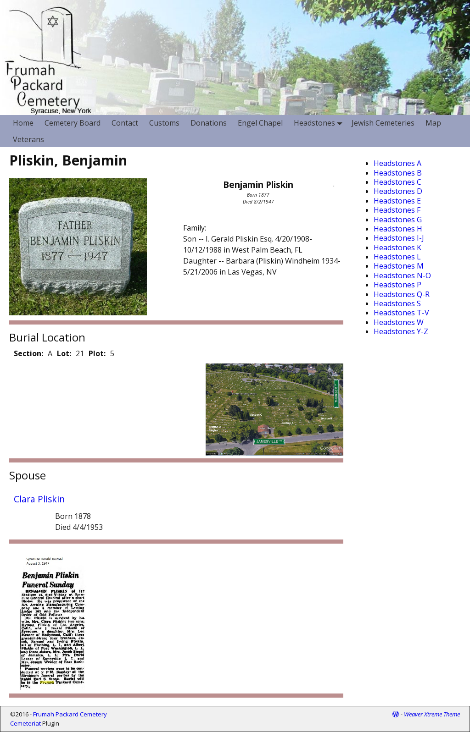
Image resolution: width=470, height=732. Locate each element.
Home (23, 123)
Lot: (64, 353)
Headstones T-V (401, 313)
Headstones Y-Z (401, 331)
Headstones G (398, 220)
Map (433, 123)
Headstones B (398, 173)
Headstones (320, 123)
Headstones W (399, 322)
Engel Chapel (260, 123)
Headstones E (397, 201)
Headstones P (397, 285)
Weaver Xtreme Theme (432, 714)
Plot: (97, 353)
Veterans (28, 139)
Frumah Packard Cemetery (70, 714)
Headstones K (397, 247)
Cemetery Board (73, 123)
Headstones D (398, 191)
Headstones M (399, 266)
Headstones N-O (402, 275)
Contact (125, 123)
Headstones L (397, 257)
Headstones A (397, 163)
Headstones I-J (399, 238)
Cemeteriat (25, 723)
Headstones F (397, 210)
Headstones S (397, 303)
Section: (28, 353)
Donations (208, 123)
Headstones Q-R (402, 294)
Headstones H (398, 229)
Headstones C (397, 182)
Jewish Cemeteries (383, 123)
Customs (164, 123)
